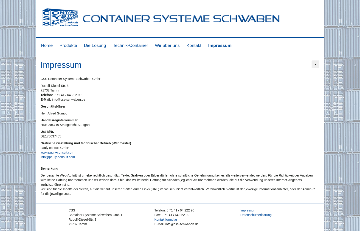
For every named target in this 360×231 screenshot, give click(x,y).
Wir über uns (167, 45)
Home (47, 45)
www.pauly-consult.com (57, 152)
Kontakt (194, 45)
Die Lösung (95, 45)
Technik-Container (130, 45)
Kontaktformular (166, 219)
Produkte (68, 45)
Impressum (219, 45)
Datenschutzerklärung (256, 215)
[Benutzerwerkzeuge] (315, 64)
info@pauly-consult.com (58, 157)
